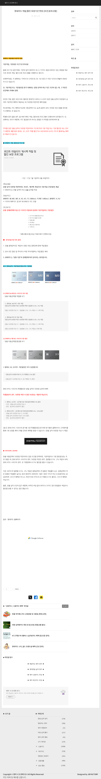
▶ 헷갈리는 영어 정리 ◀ (36, 664)
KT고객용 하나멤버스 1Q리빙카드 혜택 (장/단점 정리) (30, 636)
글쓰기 (73, 35)
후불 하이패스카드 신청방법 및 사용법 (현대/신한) (29, 614)
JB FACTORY (93, 774)
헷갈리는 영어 (51, 723)
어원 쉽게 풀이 (51, 732)
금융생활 (51, 760)
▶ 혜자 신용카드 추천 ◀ (36, 675)
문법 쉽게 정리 (51, 718)
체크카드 (51, 751)
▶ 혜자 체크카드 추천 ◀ (36, 680)
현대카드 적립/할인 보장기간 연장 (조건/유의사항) (35, 11)
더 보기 (65, 606)
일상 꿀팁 (51, 765)
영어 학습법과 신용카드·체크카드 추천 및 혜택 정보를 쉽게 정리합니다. (24, 693)
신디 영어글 (51, 741)
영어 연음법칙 (51, 728)
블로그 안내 (75, 49)
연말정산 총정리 (51, 756)
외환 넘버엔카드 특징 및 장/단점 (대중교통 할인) (28, 625)
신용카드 (51, 746)
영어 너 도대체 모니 (13, 691)
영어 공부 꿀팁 (51, 737)
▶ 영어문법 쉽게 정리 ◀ (36, 669)
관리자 (73, 31)
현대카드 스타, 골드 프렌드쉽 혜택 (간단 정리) (28, 647)
